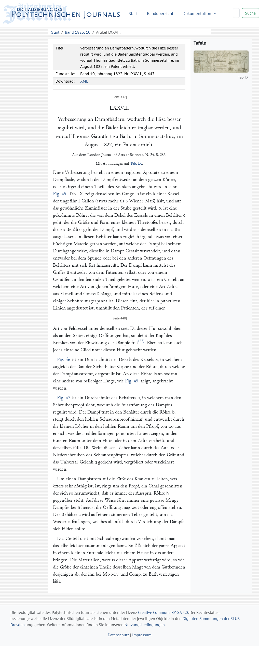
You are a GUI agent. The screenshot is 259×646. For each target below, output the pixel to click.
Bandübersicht (160, 13)
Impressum (142, 634)
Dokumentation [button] (197, 13)
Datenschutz (118, 634)
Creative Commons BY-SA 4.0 (163, 612)
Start (133, 13)
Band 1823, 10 (77, 32)
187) (141, 341)
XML (84, 81)
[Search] (236, 13)
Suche (250, 13)
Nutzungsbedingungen (145, 624)
